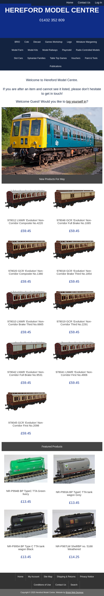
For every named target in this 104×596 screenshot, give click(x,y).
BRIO (17, 42)
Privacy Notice (87, 576)
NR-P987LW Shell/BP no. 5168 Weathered (74, 548)
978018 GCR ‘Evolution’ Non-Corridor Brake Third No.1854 (74, 272)
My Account (33, 576)
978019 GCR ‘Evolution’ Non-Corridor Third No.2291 (74, 323)
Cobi (26, 42)
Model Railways (50, 50)
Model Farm (17, 50)
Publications (56, 66)
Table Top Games (58, 58)
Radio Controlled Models (88, 50)
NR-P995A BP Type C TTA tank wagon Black (26, 548)
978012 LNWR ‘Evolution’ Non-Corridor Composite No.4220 (25, 222)
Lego (69, 42)
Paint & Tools (91, 58)
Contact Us (84, 2)
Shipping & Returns (66, 576)
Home (69, 2)
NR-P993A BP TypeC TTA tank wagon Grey (74, 493)
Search (74, 585)
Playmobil (67, 50)
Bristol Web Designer (74, 592)
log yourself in (76, 101)
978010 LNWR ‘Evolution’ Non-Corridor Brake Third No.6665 (25, 323)
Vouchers (75, 58)
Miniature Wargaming (86, 42)
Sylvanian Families (36, 58)
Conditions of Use (42, 585)
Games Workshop (53, 42)
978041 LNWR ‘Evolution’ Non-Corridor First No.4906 (74, 373)
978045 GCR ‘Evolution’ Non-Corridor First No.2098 (25, 424)
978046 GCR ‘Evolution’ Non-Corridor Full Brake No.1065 (74, 222)
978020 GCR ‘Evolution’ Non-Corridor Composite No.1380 (25, 272)
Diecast (37, 42)
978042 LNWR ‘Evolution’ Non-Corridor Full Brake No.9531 (25, 373)
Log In (98, 2)
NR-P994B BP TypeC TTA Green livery (25, 492)
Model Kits (33, 50)
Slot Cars (18, 58)
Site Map (48, 576)
